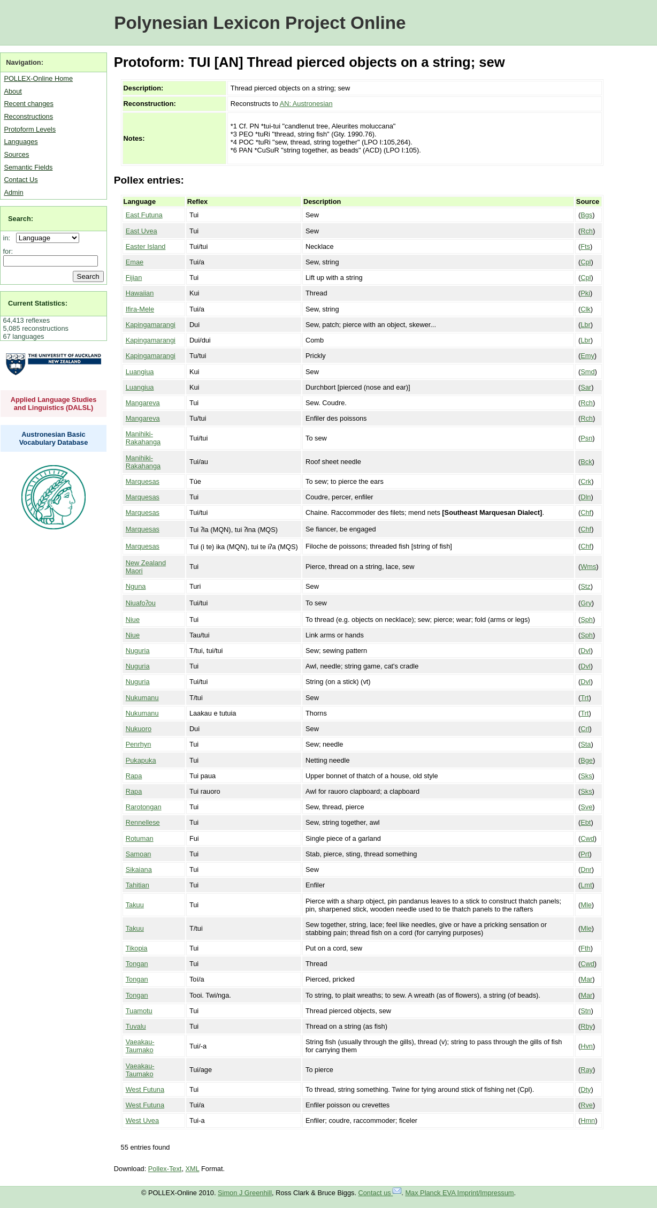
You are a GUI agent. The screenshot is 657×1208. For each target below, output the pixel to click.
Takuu (135, 905)
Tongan (137, 964)
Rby (586, 1026)
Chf (585, 512)
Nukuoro (138, 729)
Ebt (585, 822)
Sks (586, 776)
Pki (585, 293)
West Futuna (145, 1089)
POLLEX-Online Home (38, 78)
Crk (585, 481)
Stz (585, 586)
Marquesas (142, 481)
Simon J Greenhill (245, 1193)
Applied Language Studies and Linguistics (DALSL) (54, 404)
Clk (585, 309)
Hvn (586, 1046)
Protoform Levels (30, 129)
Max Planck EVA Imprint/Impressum (459, 1193)
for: (8, 251)
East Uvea (141, 231)
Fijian (134, 277)
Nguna (136, 586)
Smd (587, 372)
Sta (585, 744)
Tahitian (137, 885)
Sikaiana (139, 869)
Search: (20, 219)
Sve (586, 807)
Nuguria (138, 651)
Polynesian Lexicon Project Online (260, 23)
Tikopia (137, 948)
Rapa (134, 776)
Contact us (380, 1193)
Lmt (586, 885)
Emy (587, 356)
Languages (20, 142)
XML (193, 1169)
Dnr (586, 869)
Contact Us (20, 180)
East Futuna (144, 215)
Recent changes (28, 104)
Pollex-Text (165, 1169)
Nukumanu (142, 698)
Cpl (585, 262)
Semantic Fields (28, 167)
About (12, 91)
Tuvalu (136, 1026)
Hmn (587, 1120)
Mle (586, 905)
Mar (586, 979)
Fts (585, 246)
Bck (586, 462)
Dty (585, 1089)
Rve (586, 1105)
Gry (586, 603)
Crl (584, 729)
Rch (586, 231)
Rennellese (143, 822)
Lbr (585, 325)
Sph (586, 620)
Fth (585, 948)
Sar (585, 387)
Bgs (586, 215)
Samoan (138, 854)
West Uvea (142, 1120)
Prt (584, 854)
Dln (585, 497)
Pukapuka (141, 760)
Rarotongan (144, 807)
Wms (588, 567)
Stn (585, 1011)
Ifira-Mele (140, 309)
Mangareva (143, 403)
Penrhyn (138, 744)
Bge (586, 760)
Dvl (585, 651)
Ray (586, 1070)
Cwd (587, 838)
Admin (13, 192)
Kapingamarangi (150, 325)
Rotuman (140, 838)
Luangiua (140, 372)
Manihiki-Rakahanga (143, 438)
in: (8, 238)
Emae (134, 262)
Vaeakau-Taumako (140, 1046)
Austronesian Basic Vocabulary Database (53, 438)
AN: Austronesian (306, 104)
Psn (586, 438)
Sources (16, 154)
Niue (133, 620)
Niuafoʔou (141, 603)
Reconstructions (28, 116)
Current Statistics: (37, 303)
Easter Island (146, 246)
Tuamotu (139, 1011)
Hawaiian (140, 293)
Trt (584, 698)
